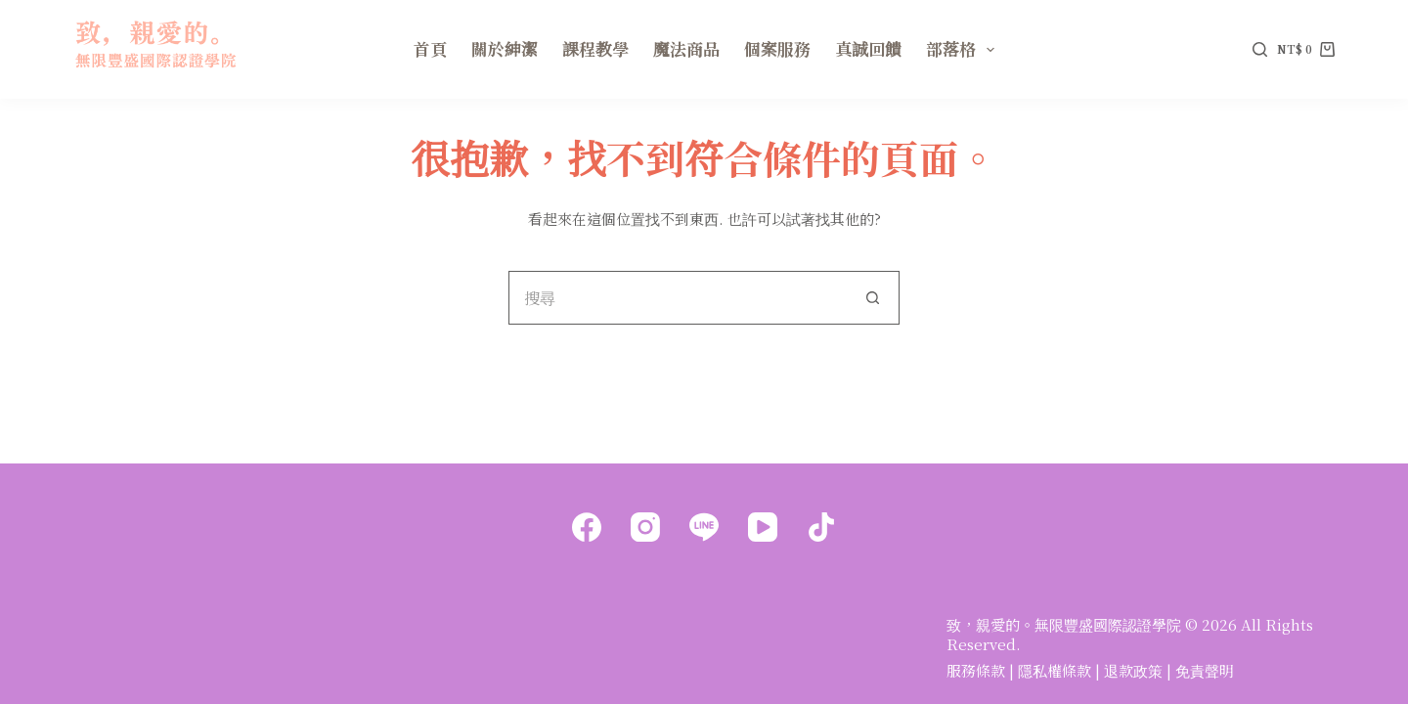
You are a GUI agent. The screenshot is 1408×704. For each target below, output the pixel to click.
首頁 (430, 48)
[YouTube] (762, 527)
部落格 (964, 48)
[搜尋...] (677, 298)
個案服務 (777, 48)
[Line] (704, 527)
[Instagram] (645, 527)
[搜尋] (1260, 49)
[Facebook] (586, 527)
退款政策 (1133, 670)
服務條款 (975, 670)
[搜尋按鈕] (873, 298)
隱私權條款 (1054, 670)
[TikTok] (821, 527)
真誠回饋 (868, 48)
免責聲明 (1204, 670)
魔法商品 (686, 48)
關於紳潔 (504, 48)
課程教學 (595, 48)
